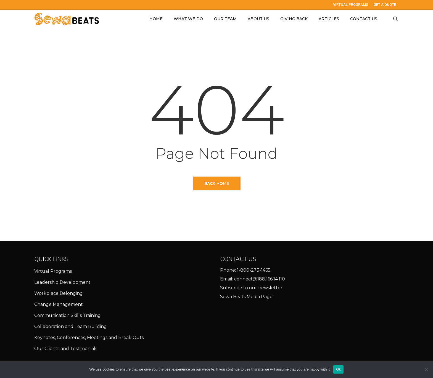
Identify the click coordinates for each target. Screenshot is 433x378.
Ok (338, 369)
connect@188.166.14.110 (259, 279)
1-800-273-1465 (253, 270)
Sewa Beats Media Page (246, 296)
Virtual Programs (53, 271)
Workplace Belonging (58, 293)
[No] (426, 369)
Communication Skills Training (67, 315)
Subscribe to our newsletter (251, 287)
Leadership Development (62, 282)
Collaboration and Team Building (70, 326)
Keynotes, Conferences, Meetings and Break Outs (89, 337)
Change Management (58, 304)
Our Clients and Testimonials (65, 348)
